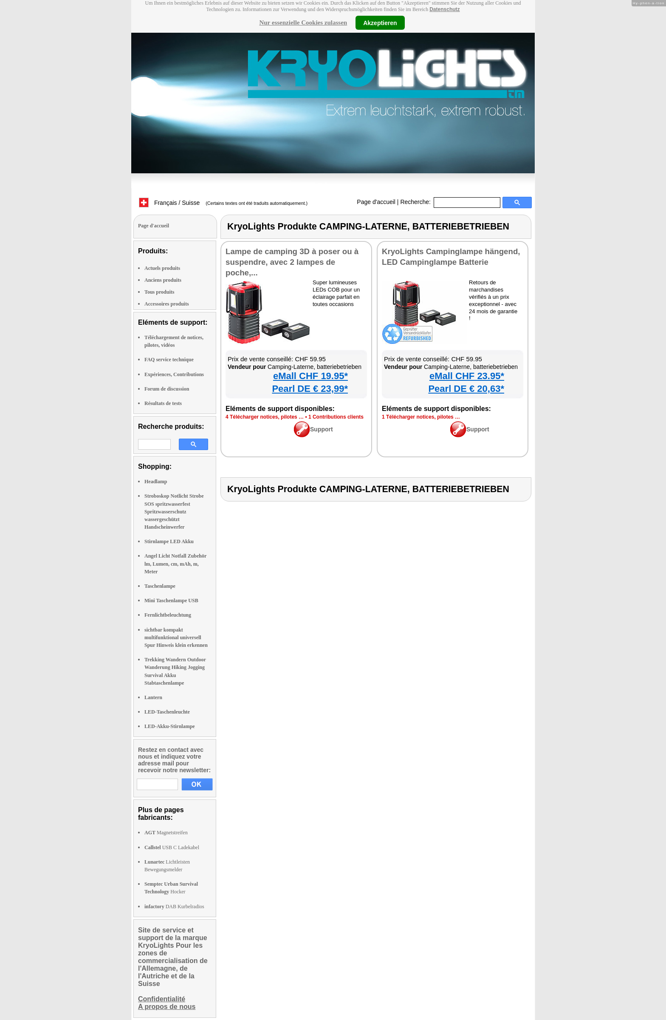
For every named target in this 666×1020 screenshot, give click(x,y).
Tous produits (159, 292)
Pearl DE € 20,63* (466, 388)
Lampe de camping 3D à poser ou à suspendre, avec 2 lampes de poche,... (292, 262)
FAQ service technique (169, 360)
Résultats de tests (163, 403)
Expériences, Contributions (174, 374)
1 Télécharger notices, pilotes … (421, 417)
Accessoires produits (166, 304)
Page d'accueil (376, 201)
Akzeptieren (380, 22)
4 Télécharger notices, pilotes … (265, 417)
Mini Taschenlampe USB (171, 601)
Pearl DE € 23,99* (310, 388)
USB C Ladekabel (171, 847)
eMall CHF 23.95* (466, 376)
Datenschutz (444, 9)
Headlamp (155, 481)
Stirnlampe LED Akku (169, 541)
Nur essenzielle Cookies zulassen (303, 22)
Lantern (153, 697)
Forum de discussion (166, 389)
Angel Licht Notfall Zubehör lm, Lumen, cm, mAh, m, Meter (175, 563)
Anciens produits (162, 280)
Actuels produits (162, 268)
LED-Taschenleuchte (167, 712)
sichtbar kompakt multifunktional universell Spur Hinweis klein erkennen (176, 637)
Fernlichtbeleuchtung (167, 615)
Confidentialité (161, 999)
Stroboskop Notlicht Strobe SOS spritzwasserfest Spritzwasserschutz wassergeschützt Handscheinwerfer (174, 511)
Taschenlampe (159, 586)
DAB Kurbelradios (174, 907)
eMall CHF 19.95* (310, 376)
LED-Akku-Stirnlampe (169, 726)
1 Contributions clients (336, 417)
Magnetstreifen (166, 833)
